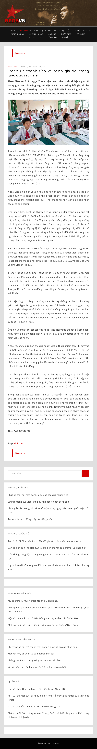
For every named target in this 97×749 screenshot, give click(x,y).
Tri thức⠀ (53, 30)
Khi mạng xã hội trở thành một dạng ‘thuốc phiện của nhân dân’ (42, 646)
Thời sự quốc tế (18, 533)
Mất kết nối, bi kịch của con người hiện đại (31, 653)
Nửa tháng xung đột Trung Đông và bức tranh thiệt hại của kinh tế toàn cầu (48, 556)
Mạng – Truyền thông (22, 639)
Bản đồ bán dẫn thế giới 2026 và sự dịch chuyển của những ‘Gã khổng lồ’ (47, 547)
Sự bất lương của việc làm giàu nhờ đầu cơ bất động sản (38, 501)
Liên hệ (64, 37)
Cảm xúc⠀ (81, 34)
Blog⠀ (32, 37)
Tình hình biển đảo (20, 593)
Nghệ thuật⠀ (81, 30)
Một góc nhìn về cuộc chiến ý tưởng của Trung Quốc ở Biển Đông (43, 624)
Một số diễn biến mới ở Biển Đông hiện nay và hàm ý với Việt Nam (43, 618)
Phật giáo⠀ (67, 34)
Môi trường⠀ (18, 34)
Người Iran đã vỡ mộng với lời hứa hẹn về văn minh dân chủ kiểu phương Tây (48, 567)
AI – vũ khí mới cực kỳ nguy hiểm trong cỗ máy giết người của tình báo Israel (48, 697)
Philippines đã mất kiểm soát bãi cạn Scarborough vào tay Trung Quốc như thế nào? (48, 609)
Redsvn (12, 30)
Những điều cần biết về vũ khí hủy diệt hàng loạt (34, 706)
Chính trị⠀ (38, 30)
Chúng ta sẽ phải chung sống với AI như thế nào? (34, 660)
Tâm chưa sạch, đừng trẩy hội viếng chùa (30, 519)
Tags (42, 37)
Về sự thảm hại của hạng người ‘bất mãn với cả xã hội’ (37, 667)
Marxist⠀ (52, 34)
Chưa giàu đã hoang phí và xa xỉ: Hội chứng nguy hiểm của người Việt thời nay (48, 510)
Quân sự (13, 681)
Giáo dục (19, 443)
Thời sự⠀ (24, 30)
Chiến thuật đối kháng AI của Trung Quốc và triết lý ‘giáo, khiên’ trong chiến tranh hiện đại (48, 715)
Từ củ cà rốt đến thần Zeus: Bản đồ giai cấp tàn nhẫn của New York (44, 541)
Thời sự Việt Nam (19, 487)
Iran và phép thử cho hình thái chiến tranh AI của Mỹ (36, 688)
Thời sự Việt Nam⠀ (29, 67)
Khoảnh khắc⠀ (36, 34)
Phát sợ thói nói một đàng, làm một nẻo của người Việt (38, 494)
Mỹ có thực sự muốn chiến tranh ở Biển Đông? (33, 600)
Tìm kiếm (52, 37)
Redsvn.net (55, 743)
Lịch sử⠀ (66, 30)
